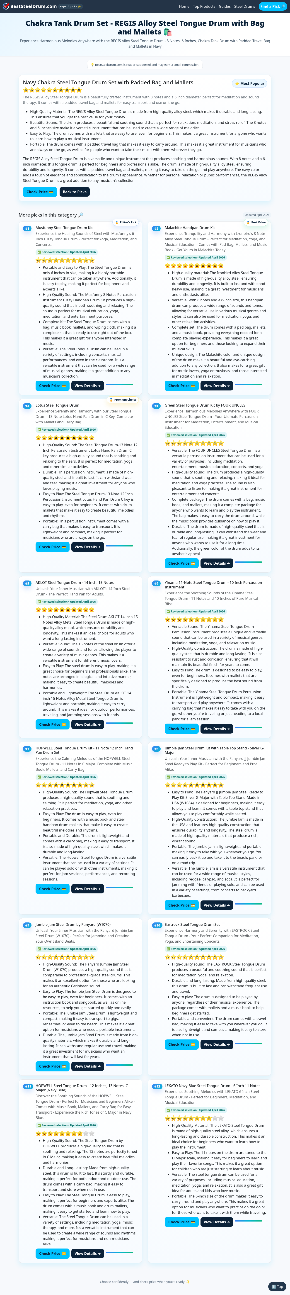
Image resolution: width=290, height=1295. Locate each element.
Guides (225, 6)
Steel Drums (244, 6)
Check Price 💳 (40, 191)
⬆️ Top (277, 1286)
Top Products (204, 6)
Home (184, 6)
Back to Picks (75, 191)
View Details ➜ (88, 385)
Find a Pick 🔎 (273, 6)
